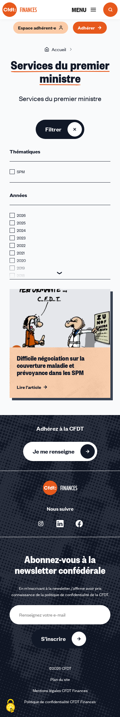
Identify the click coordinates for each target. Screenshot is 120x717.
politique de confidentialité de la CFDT (76, 594)
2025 (21, 223)
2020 (21, 260)
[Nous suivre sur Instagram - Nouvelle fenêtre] (40, 523)
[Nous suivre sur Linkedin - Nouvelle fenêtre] (60, 523)
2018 (21, 275)
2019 (21, 268)
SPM (21, 171)
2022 (21, 245)
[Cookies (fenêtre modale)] (10, 706)
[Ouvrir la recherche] (110, 9)
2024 (21, 230)
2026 (21, 215)
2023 (21, 238)
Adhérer (90, 28)
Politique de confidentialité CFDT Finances (60, 701)
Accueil (55, 49)
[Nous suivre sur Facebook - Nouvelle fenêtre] (79, 523)
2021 (21, 253)
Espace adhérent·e (40, 28)
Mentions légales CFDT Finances (60, 690)
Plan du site (60, 679)
